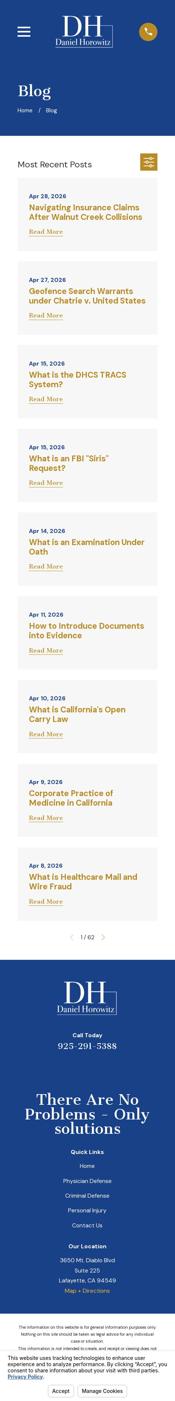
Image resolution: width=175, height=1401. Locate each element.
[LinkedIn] (78, 1068)
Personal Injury (87, 1210)
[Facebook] (115, 1068)
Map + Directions (87, 1291)
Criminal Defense (87, 1195)
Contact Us (87, 1225)
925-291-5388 (87, 1046)
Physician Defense (87, 1181)
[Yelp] (60, 1068)
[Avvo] (97, 1068)
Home (87, 1166)
